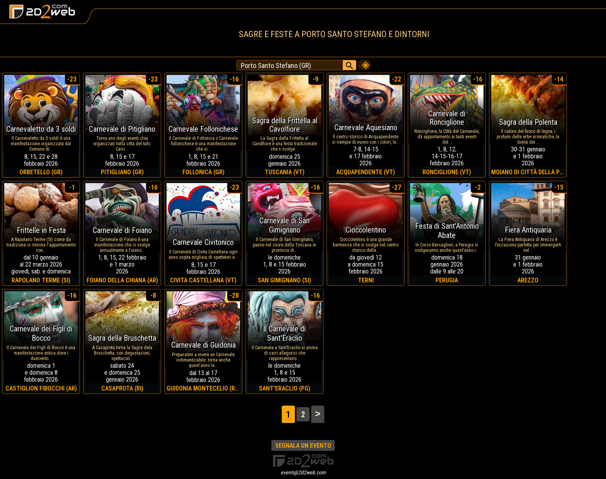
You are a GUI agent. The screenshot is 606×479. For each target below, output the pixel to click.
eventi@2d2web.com (303, 472)
